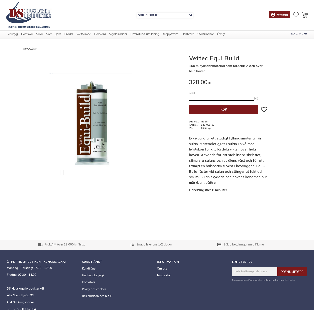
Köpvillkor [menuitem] (88, 282)
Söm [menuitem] (49, 36)
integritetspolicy (287, 280)
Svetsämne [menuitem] (83, 36)
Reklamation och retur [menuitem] (96, 296)
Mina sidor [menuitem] (164, 275)
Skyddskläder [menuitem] (118, 36)
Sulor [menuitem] (39, 36)
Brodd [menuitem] (68, 36)
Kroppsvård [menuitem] (170, 36)
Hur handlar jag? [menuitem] (93, 275)
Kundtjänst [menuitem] (89, 268)
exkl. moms (299, 36)
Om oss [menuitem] (162, 268)
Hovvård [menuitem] (100, 36)
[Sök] (191, 16)
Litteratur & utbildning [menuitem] (144, 36)
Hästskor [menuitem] (27, 36)
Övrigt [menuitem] (221, 36)
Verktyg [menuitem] (13, 36)
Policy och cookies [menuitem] (94, 289)
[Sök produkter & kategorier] (163, 16)
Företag (279, 16)
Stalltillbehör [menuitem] (205, 36)
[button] (296, 16)
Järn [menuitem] (58, 36)
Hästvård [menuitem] (188, 36)
